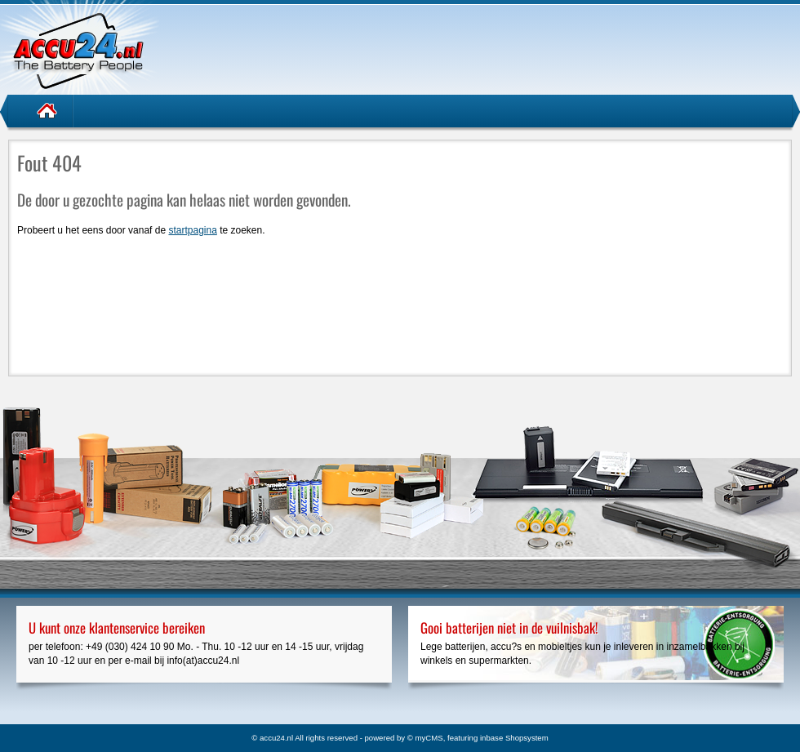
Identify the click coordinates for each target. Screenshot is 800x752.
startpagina (192, 230)
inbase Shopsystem (514, 737)
